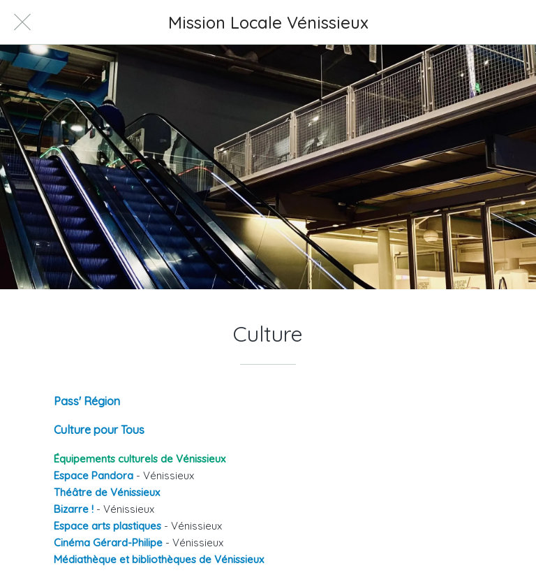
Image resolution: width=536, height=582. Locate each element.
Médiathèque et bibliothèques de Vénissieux (159, 559)
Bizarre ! (74, 509)
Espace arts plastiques (107, 525)
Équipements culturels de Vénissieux (139, 458)
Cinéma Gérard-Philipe (108, 542)
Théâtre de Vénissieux (107, 492)
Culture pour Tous (99, 430)
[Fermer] (22, 22)
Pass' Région (87, 401)
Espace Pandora (93, 475)
